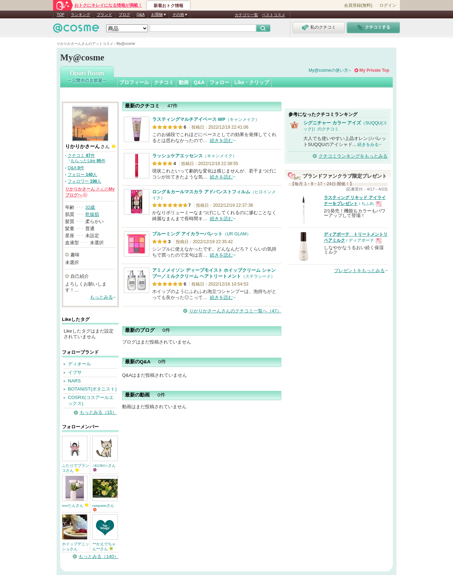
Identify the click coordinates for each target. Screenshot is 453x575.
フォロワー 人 (84, 181)
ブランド (104, 14)
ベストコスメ (273, 15)
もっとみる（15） (98, 412)
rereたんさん (75, 505)
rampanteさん (103, 507)
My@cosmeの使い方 (328, 70)
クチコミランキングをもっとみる (353, 156)
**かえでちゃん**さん (104, 546)
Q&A (141, 14)
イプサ (75, 372)
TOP (60, 14)
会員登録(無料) (358, 5)
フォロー (219, 82)
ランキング (80, 14)
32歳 (90, 207)
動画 (184, 82)
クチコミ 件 (81, 155)
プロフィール (134, 82)
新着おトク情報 (168, 5)
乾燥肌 (92, 214)
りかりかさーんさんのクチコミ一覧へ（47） (235, 310)
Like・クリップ (251, 82)
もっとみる (101, 297)
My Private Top (374, 70)
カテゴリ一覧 (246, 15)
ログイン (387, 5)
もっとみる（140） (99, 556)
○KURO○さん (104, 467)
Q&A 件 (76, 167)
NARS (74, 380)
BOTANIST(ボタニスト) (92, 389)
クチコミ (164, 82)
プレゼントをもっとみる (359, 270)
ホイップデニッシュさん (75, 546)
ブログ (124, 14)
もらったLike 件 (87, 160)
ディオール (79, 363)
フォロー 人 (82, 174)
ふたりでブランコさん (75, 468)
